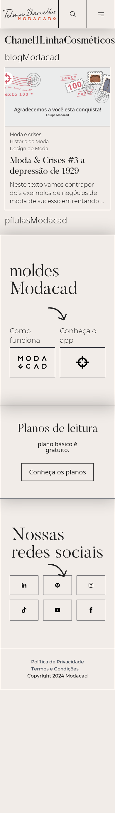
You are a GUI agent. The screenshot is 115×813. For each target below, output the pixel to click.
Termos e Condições (55, 669)
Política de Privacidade (57, 662)
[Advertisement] (55, 744)
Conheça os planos (57, 471)
